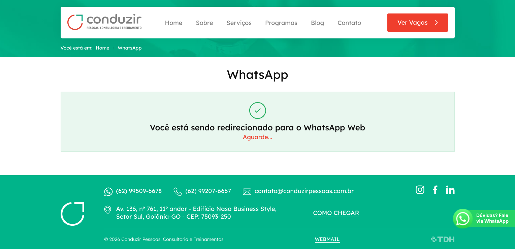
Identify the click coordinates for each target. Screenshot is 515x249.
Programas (281, 23)
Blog (317, 23)
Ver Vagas (412, 22)
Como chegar (336, 213)
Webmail (327, 239)
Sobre (204, 23)
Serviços (239, 23)
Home (174, 23)
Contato (349, 23)
